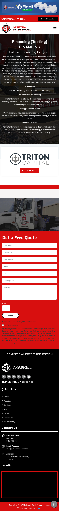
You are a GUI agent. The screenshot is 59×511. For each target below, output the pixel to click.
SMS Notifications (10, 325)
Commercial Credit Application (29, 354)
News (4, 409)
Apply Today (29, 170)
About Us (6, 401)
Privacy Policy (8, 421)
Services (5, 405)
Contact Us (7, 417)
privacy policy (48, 343)
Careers (5, 413)
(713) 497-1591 (12, 18)
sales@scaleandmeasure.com (17, 449)
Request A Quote (47, 19)
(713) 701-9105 (12, 441)
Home (5, 396)
